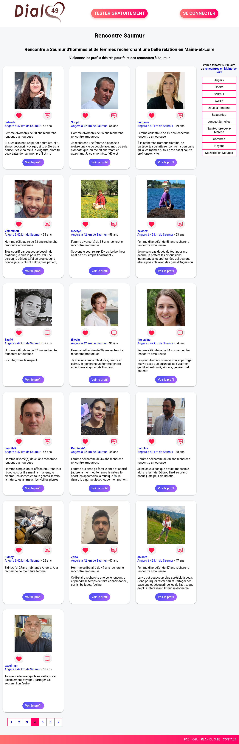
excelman (11, 665)
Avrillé (219, 101)
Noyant (219, 146)
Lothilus (142, 448)
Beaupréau (219, 115)
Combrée (219, 139)
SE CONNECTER (199, 13)
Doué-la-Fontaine (219, 108)
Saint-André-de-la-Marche (219, 130)
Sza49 (9, 339)
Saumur (219, 94)
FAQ (187, 739)
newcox (142, 231)
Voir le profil (33, 162)
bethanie (143, 122)
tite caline (143, 339)
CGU (195, 739)
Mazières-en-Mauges (219, 153)
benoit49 (10, 448)
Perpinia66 (78, 448)
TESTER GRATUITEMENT (119, 13)
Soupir (75, 122)
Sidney (9, 557)
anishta (142, 557)
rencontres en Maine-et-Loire (221, 70)
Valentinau (12, 231)
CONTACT (229, 739)
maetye (76, 231)
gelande (10, 122)
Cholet (219, 87)
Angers (219, 80)
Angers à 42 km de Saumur (23, 126)
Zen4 (74, 557)
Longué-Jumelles (219, 121)
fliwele (75, 339)
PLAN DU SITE (210, 739)
